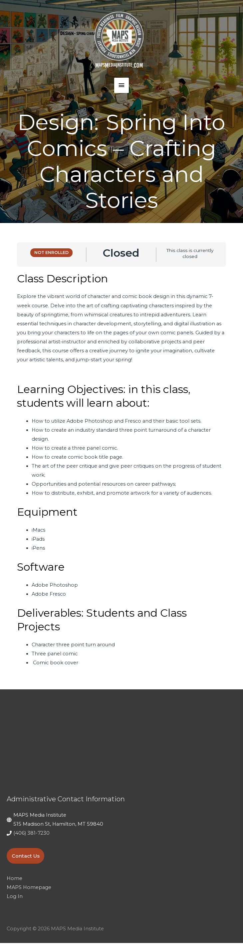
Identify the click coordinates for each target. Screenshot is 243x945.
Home (14, 881)
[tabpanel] (121, 471)
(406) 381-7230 (31, 835)
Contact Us (26, 858)
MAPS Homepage (29, 890)
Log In (15, 899)
